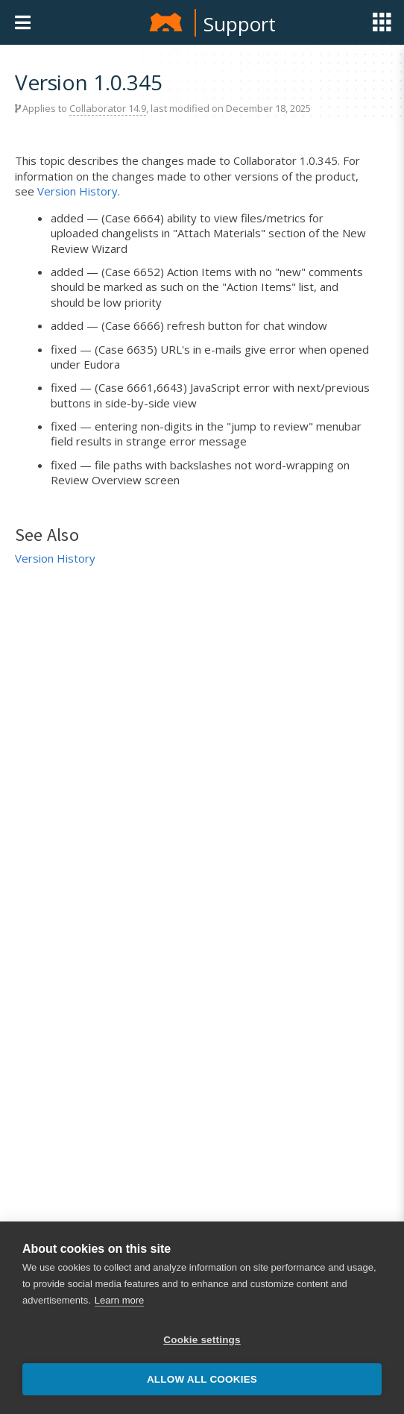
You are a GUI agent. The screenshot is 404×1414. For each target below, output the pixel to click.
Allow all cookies (202, 1379)
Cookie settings (202, 1339)
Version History (77, 191)
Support (239, 23)
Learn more (119, 1300)
